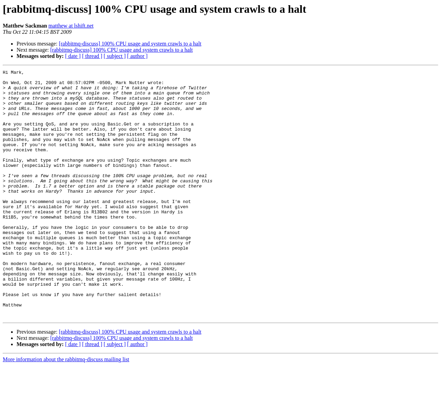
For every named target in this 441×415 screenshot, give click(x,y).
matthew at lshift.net (70, 26)
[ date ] (73, 56)
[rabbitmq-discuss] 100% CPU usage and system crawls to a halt (130, 44)
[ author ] (137, 56)
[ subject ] (115, 56)
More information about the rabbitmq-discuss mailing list (66, 409)
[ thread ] (92, 56)
